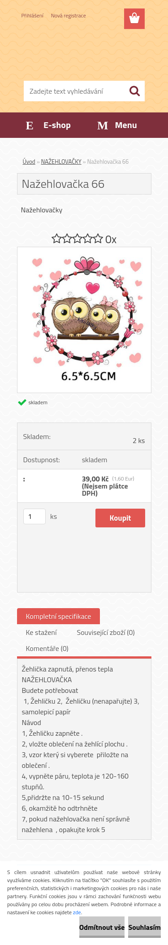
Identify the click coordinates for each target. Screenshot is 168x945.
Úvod (29, 161)
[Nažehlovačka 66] (84, 250)
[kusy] (34, 516)
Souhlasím (144, 927)
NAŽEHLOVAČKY (61, 161)
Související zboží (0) (105, 632)
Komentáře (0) (47, 648)
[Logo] (84, 52)
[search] (134, 91)
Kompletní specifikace (58, 616)
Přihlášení (32, 15)
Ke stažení (41, 632)
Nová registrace (68, 15)
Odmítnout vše (102, 927)
